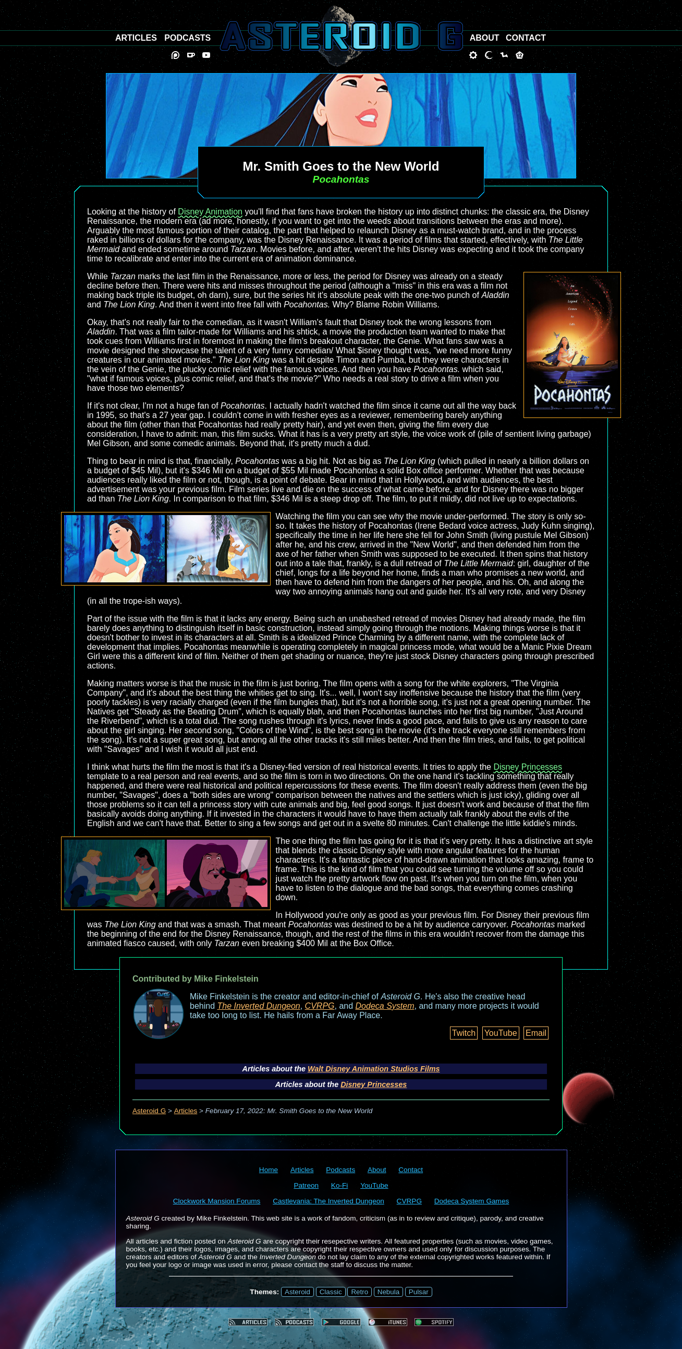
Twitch (464, 1033)
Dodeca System (385, 1005)
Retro (359, 1292)
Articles (186, 1111)
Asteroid (297, 1292)
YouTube (500, 1033)
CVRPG (320, 1005)
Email (536, 1033)
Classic (331, 1292)
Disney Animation (210, 211)
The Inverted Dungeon (258, 1005)
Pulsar (419, 1292)
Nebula (388, 1292)
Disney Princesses (527, 766)
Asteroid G (149, 1111)
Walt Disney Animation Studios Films (374, 1069)
